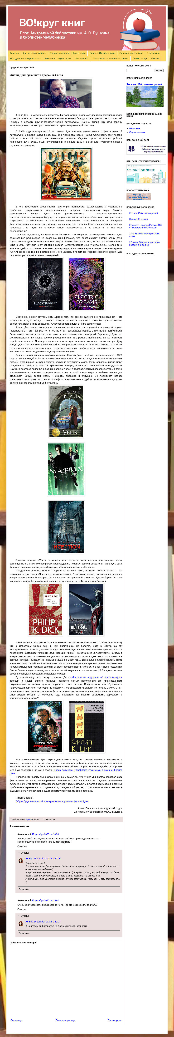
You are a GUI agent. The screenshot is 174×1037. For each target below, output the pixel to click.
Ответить (22, 846)
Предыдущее (115, 1020)
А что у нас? (81, 58)
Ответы (25, 852)
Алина (29, 858)
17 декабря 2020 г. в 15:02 (45, 900)
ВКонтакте (134, 128)
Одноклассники (137, 132)
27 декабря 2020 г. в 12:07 (47, 921)
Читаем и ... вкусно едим (58, 58)
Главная (14, 53)
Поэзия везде (140, 58)
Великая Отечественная (102, 53)
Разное (155, 58)
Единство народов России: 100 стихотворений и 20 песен (145, 226)
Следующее (16, 1020)
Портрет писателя (59, 53)
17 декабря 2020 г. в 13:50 (45, 834)
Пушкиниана (153, 53)
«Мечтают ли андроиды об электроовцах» (96, 677)
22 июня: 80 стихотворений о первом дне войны (144, 243)
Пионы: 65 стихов (138, 219)
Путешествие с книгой (130, 53)
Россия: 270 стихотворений (144, 84)
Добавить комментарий (24, 942)
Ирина (29, 819)
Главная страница (65, 1020)
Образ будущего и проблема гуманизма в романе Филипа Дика (52, 801)
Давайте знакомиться (34, 53)
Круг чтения (79, 53)
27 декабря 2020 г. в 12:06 (47, 858)
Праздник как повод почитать (25, 58)
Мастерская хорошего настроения (110, 58)
